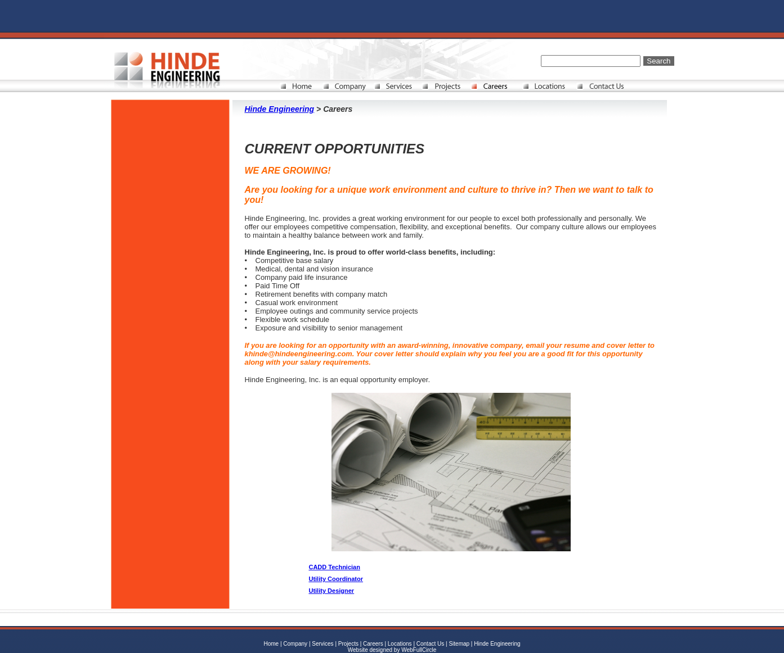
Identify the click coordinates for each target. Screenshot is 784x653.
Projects (348, 644)
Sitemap (459, 644)
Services (322, 644)
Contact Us (431, 644)
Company (295, 644)
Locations (400, 644)
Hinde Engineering (280, 109)
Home (271, 644)
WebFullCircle (418, 650)
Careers (373, 644)
